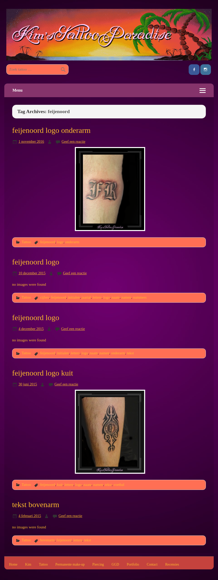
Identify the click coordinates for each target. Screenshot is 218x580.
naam (116, 297)
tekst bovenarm (35, 504)
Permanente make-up (70, 564)
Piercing (98, 564)
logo (60, 242)
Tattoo (26, 242)
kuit (59, 485)
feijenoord (47, 242)
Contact (152, 564)
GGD (115, 564)
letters (97, 297)
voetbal (119, 485)
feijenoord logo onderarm (51, 130)
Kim (28, 564)
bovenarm (47, 540)
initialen (74, 297)
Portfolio (133, 564)
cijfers (44, 297)
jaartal (86, 297)
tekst (130, 353)
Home (13, 564)
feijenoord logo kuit (42, 373)
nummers (140, 297)
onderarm (72, 242)
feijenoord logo (35, 262)
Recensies (172, 564)
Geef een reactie (73, 141)
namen (126, 297)
